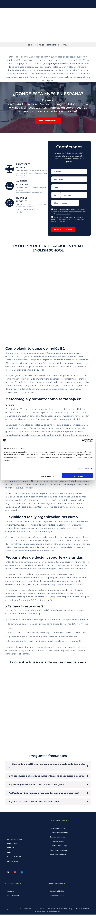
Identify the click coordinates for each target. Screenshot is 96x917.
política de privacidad (63, 214)
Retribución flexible (57, 898)
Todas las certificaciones (59, 852)
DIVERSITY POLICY (14, 859)
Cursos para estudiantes (59, 834)
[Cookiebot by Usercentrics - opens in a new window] (83, 440)
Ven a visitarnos (13, 898)
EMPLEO (11, 850)
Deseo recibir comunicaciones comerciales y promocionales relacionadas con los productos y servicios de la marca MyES (67, 219)
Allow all (78, 476)
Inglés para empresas (58, 857)
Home (28, 45)
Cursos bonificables (57, 893)
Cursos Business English (59, 848)
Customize (47, 476)
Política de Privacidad (53, 913)
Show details (83, 469)
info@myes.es (40, 913)
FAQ (9, 854)
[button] (48, 120)
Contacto (11, 893)
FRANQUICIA (12, 845)
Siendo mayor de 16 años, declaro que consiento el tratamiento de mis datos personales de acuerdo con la (68, 212)
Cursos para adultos (57, 830)
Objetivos (39, 45)
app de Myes (18, 538)
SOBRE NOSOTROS (15, 841)
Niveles (66, 45)
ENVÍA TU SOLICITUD (63, 230)
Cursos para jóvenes (57, 839)
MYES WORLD (13, 863)
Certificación (53, 45)
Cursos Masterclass (57, 843)
